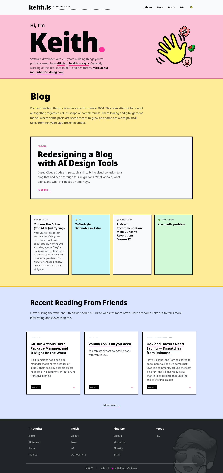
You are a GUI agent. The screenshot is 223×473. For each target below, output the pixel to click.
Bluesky (118, 448)
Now (160, 7)
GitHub (117, 435)
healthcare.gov (79, 63)
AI (72, 448)
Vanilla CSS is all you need (110, 343)
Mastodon (119, 442)
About (148, 7)
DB (182, 7)
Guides (33, 454)
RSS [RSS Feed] (158, 435)
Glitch (61, 63)
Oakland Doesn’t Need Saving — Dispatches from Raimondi (165, 348)
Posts (171, 7)
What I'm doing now (50, 72)
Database (34, 442)
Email (116, 454)
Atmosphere (78, 454)
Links (32, 448)
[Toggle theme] (191, 7)
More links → (111, 405)
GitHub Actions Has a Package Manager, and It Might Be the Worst (49, 348)
